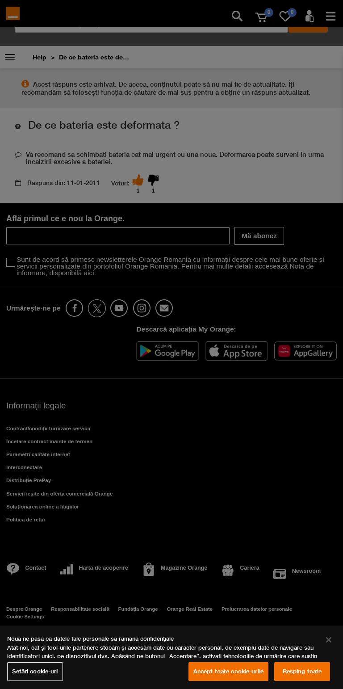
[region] (171, 657)
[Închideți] (329, 640)
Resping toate (302, 671)
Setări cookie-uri (35, 671)
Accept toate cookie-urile (228, 671)
